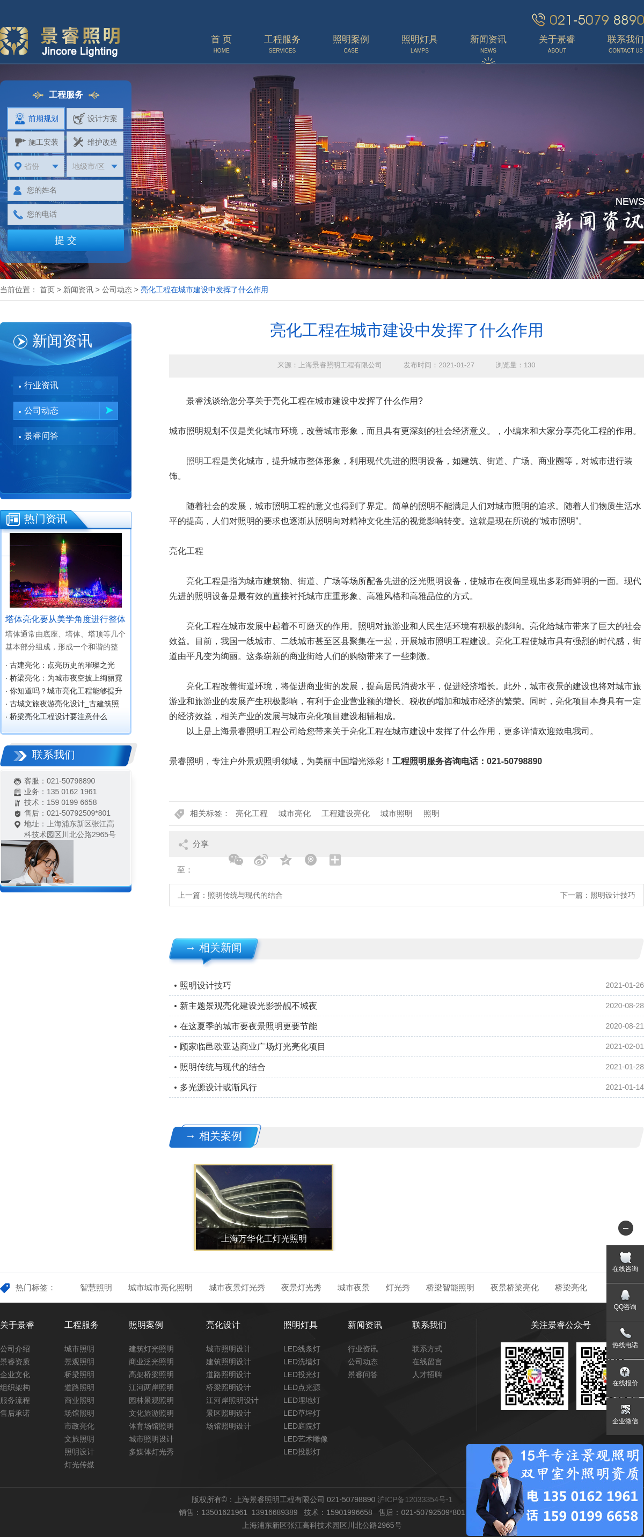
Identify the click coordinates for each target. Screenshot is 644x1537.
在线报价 (625, 1383)
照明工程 (203, 460)
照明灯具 (300, 1324)
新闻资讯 (78, 289)
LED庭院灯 (301, 1426)
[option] (263, 1207)
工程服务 (81, 1324)
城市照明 (396, 813)
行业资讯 (41, 385)
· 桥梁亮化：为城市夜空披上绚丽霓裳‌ (63, 679)
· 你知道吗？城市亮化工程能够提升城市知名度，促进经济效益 (63, 691)
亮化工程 (252, 813)
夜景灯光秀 (301, 1287)
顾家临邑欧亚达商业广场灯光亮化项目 (253, 1046)
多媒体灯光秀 (151, 1451)
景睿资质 (15, 1361)
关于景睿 (17, 1324)
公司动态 (117, 289)
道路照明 (79, 1387)
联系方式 (427, 1348)
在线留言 (427, 1361)
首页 (47, 289)
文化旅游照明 (151, 1413)
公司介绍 (15, 1348)
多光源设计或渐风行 (218, 1087)
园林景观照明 (151, 1400)
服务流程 (15, 1400)
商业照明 (79, 1400)
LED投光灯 (301, 1374)
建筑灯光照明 (151, 1348)
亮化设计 (223, 1324)
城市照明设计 (151, 1439)
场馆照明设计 (228, 1426)
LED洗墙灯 (301, 1361)
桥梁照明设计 (228, 1387)
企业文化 (15, 1374)
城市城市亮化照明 (160, 1287)
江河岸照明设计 (232, 1400)
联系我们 (429, 1324)
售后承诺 (15, 1413)
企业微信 (625, 1421)
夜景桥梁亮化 (515, 1287)
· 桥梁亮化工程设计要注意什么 (56, 716)
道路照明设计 (228, 1374)
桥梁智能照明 (450, 1287)
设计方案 (95, 118)
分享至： (193, 848)
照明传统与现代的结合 (245, 895)
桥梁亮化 (571, 1287)
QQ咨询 (625, 1307)
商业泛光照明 (151, 1361)
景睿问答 (41, 435)
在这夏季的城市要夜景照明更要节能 (248, 1026)
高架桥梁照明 (151, 1374)
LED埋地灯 (301, 1400)
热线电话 (625, 1345)
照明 (431, 813)
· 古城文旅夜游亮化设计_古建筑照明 (62, 704)
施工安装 (36, 142)
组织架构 (15, 1387)
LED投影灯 (301, 1451)
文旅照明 (79, 1439)
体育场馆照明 (151, 1426)
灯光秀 (398, 1287)
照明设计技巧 (612, 895)
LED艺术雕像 (305, 1439)
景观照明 (79, 1361)
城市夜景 (354, 1287)
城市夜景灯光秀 (237, 1287)
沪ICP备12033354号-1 (414, 1499)
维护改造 (95, 142)
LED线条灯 (301, 1348)
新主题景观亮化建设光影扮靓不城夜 (248, 1005)
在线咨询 (625, 1269)
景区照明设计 (228, 1413)
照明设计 (79, 1451)
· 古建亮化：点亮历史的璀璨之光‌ (60, 665)
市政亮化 (79, 1426)
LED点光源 (301, 1387)
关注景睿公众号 (561, 1324)
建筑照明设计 (228, 1361)
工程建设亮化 (345, 813)
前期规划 (36, 118)
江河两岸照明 (151, 1387)
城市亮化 (295, 813)
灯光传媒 (79, 1464)
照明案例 (146, 1324)
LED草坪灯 (301, 1413)
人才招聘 (427, 1374)
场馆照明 (79, 1413)
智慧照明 (96, 1287)
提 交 (66, 240)
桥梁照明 (79, 1374)
